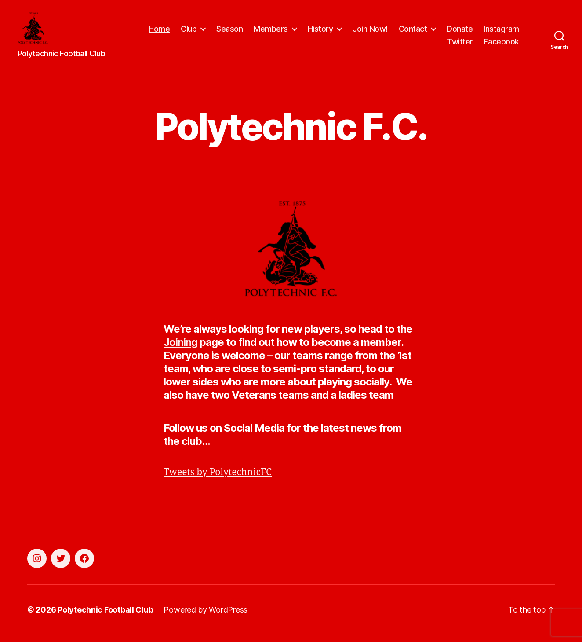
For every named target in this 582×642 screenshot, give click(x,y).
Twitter (460, 45)
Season (229, 32)
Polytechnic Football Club (105, 617)
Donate (460, 32)
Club (188, 32)
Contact (413, 32)
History (320, 32)
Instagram (501, 32)
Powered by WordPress (205, 617)
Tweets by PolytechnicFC (218, 479)
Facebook (501, 45)
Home (159, 32)
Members (271, 32)
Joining (180, 349)
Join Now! (370, 32)
